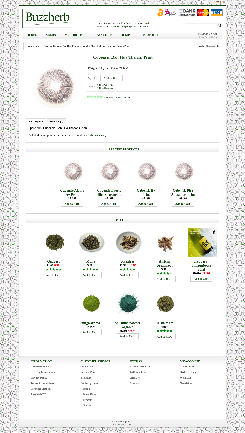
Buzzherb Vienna (40, 366)
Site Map (85, 377)
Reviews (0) (56, 121)
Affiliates (135, 377)
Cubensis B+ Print (146, 192)
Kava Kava (89, 394)
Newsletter (186, 383)
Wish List (185, 377)
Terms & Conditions (42, 383)
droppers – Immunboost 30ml (201, 265)
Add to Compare (105, 88)
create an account (140, 23)
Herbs (32, 35)
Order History (188, 372)
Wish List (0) (102, 26)
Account (115, 26)
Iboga (86, 388)
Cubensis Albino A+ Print (72, 192)
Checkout (143, 26)
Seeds (51, 35)
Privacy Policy (39, 377)
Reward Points (88, 372)
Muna (90, 261)
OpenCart (128, 421)
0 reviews (108, 97)
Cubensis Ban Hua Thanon (66, 46)
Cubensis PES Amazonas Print (183, 192)
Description (36, 121)
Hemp (125, 35)
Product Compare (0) (208, 46)
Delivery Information (43, 372)
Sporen (87, 405)
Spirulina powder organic (127, 325)
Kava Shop (103, 35)
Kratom (87, 399)
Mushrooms (75, 35)
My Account (187, 366)
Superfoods (149, 35)
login (126, 23)
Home (29, 46)
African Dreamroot (165, 263)
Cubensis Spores (43, 46)
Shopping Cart (129, 26)
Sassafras (128, 261)
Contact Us (86, 366)
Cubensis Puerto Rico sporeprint (109, 192)
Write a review (123, 97)
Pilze (92, 46)
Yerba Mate (164, 323)
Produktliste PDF (140, 366)
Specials (134, 383)
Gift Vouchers (138, 372)
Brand (85, 46)
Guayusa (53, 261)
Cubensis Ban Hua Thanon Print (113, 46)
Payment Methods (41, 388)
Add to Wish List (105, 85)
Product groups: (89, 383)
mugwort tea (90, 323)
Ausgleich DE (38, 394)
